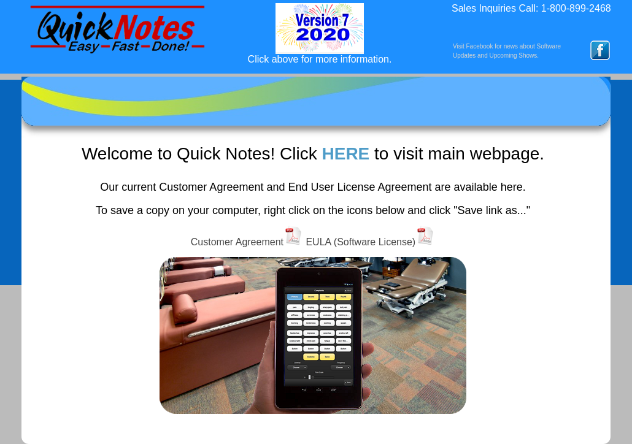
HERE (345, 153)
